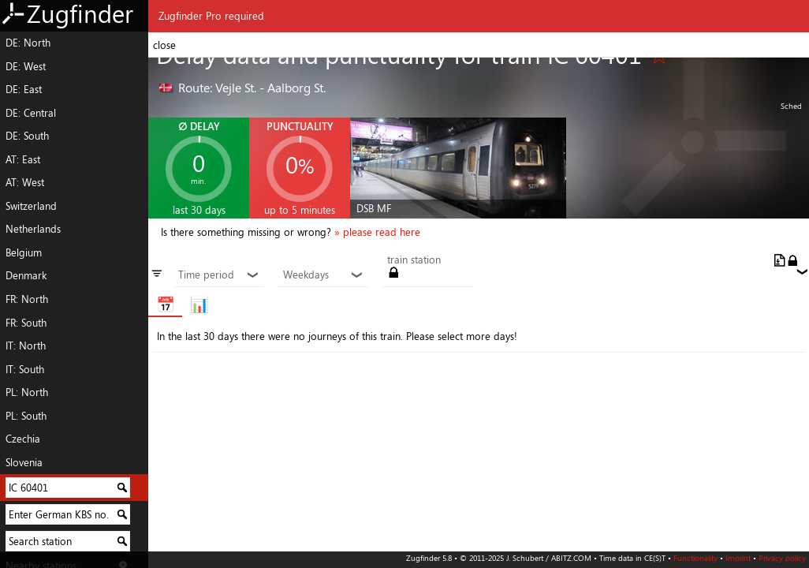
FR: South (26, 323)
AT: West (25, 182)
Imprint (738, 557)
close (164, 45)
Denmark (26, 275)
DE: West (26, 66)
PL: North (27, 392)
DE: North (28, 43)
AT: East (23, 159)
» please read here (377, 232)
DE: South (27, 136)
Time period (218, 275)
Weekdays (323, 275)
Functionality (695, 557)
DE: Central (31, 113)
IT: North (26, 345)
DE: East (24, 89)
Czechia (23, 439)
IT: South (25, 369)
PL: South (26, 416)
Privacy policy (782, 557)
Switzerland (31, 206)
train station (414, 260)
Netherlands (33, 229)
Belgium (24, 252)
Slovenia (24, 462)
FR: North (27, 299)
